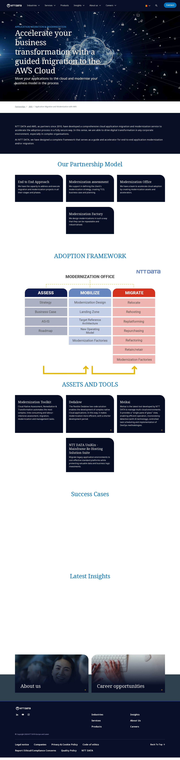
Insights (135, 717)
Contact (170, 5)
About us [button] (94, 5)
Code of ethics (91, 746)
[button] (156, 5)
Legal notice (22, 746)
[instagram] (28, 717)
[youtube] (23, 717)
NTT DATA (88, 752)
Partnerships (20, 106)
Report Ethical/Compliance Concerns (35, 752)
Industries (97, 717)
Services (96, 723)
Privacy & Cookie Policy (64, 746)
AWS (30, 106)
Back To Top (157, 747)
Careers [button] (109, 5)
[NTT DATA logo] (11, 5)
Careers (134, 729)
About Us (135, 723)
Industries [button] (32, 5)
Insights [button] (78, 5)
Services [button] (48, 5)
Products (64, 5)
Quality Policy (68, 752)
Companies (40, 746)
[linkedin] (17, 717)
